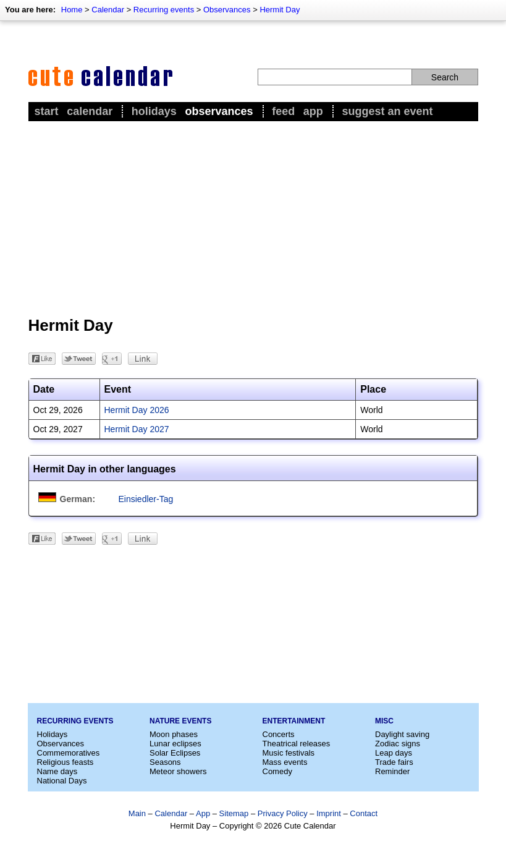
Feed (283, 111)
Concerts (279, 734)
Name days (57, 771)
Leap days (393, 752)
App (313, 111)
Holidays (154, 111)
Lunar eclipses (175, 743)
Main (137, 813)
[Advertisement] (253, 217)
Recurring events (163, 9)
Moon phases (174, 734)
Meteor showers (178, 771)
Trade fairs (394, 762)
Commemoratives (68, 752)
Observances (227, 9)
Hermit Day (279, 9)
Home (72, 9)
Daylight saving (402, 734)
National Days (62, 780)
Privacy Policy (283, 813)
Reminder (392, 771)
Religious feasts (65, 762)
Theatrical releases (297, 743)
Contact (363, 813)
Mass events (285, 762)
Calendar (107, 9)
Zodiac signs (397, 743)
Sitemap (234, 813)
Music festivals (289, 752)
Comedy (277, 771)
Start (47, 111)
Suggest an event (387, 111)
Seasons (165, 762)
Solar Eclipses (175, 752)
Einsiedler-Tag (146, 499)
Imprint (328, 813)
